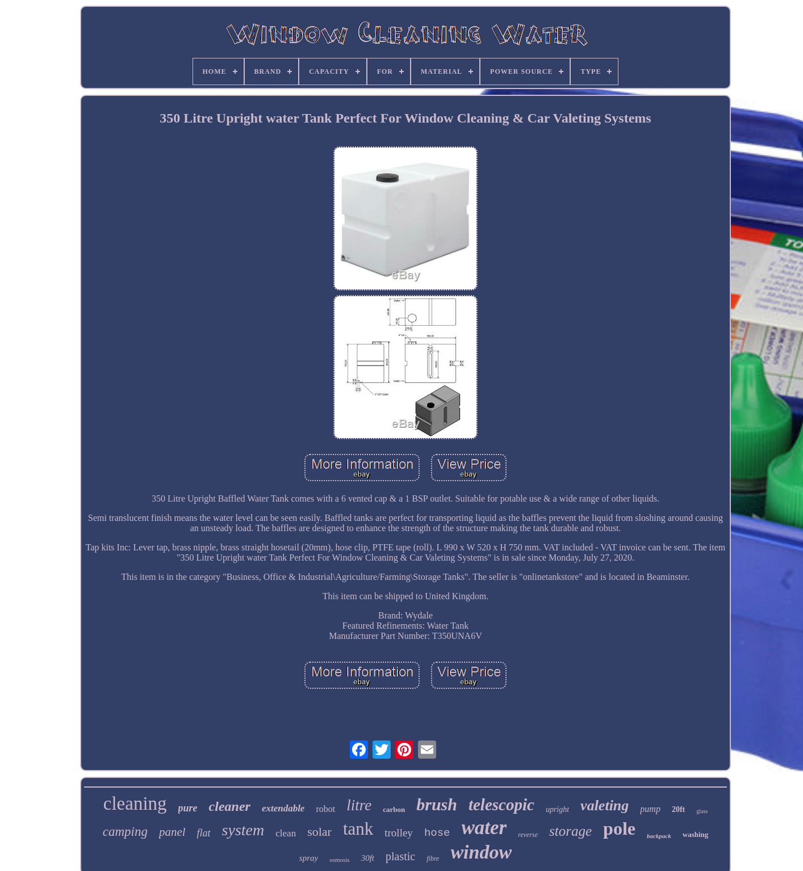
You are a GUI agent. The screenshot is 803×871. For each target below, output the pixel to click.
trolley (398, 833)
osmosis (339, 859)
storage (570, 831)
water (484, 828)
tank (358, 829)
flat (204, 833)
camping (125, 831)
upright (557, 809)
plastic (400, 856)
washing (696, 834)
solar (319, 831)
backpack (659, 835)
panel (172, 832)
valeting (604, 805)
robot (325, 809)
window (481, 851)
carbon (394, 809)
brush (436, 804)
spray (308, 857)
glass (702, 811)
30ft (367, 857)
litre (358, 805)
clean (285, 833)
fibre (432, 858)
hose (437, 833)
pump (650, 809)
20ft (678, 809)
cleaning (135, 803)
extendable (283, 808)
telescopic (501, 805)
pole (619, 828)
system (243, 830)
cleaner (229, 806)
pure (188, 808)
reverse (528, 835)
